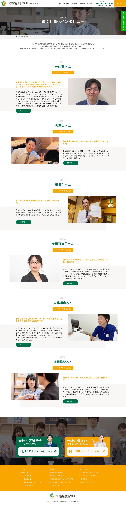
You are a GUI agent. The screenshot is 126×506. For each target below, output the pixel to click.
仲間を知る (81, 3)
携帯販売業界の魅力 (56, 472)
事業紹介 (27, 479)
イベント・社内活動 (89, 476)
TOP (59, 3)
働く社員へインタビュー (90, 472)
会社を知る (65, 3)
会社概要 (27, 476)
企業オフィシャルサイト (89, 482)
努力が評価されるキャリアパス (60, 482)
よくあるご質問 (55, 485)
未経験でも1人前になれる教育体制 (61, 479)
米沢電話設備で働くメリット (33, 482)
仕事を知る (73, 3)
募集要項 (88, 3)
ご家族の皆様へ (29, 485)
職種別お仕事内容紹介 (57, 476)
